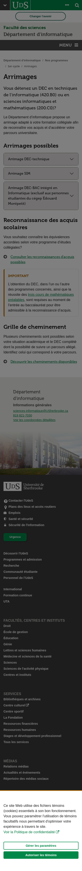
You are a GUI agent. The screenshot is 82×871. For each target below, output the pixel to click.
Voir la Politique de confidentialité (29, 832)
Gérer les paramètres (41, 845)
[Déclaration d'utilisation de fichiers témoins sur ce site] (41, 831)
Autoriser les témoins (41, 855)
